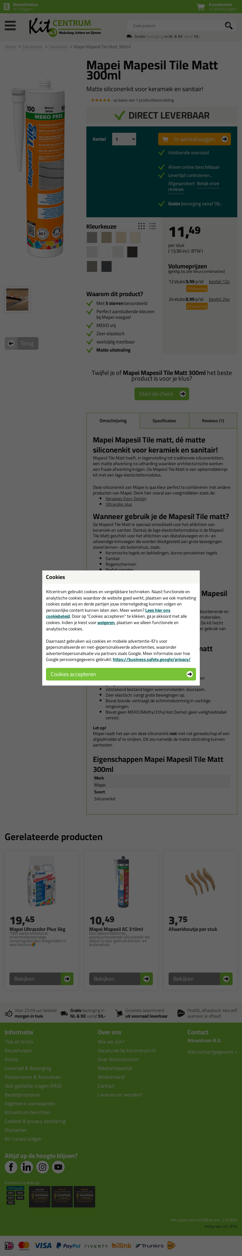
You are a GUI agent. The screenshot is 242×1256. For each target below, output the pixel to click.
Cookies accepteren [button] (73, 674)
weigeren (106, 622)
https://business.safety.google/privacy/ (152, 659)
